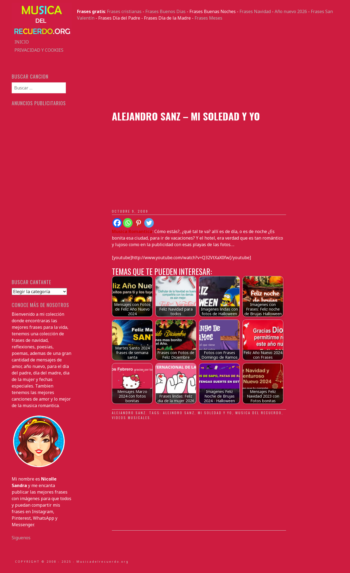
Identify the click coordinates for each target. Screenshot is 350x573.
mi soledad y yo (215, 412)
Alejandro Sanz (129, 412)
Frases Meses (208, 18)
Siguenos (21, 538)
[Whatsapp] (128, 223)
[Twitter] (149, 223)
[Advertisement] (207, 66)
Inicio (21, 42)
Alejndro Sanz (179, 412)
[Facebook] (117, 223)
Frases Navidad (255, 11)
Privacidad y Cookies (38, 50)
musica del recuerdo (258, 412)
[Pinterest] (138, 223)
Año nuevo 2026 (291, 11)
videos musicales (131, 417)
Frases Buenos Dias (165, 11)
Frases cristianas (124, 11)
